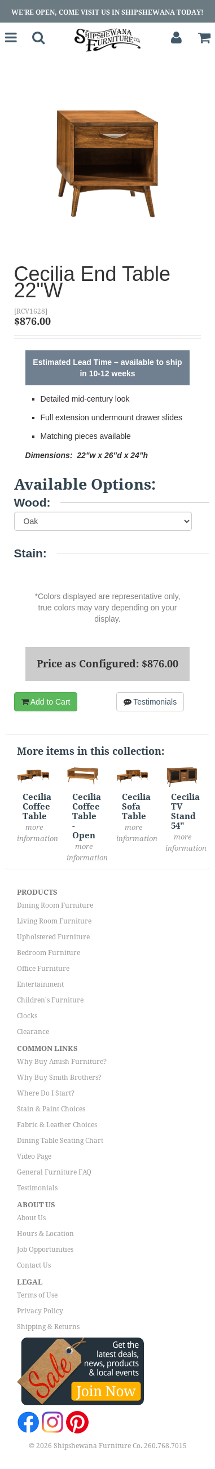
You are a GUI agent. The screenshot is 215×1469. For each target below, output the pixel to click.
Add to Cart (46, 701)
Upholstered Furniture (53, 937)
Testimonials (150, 701)
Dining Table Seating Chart (60, 1141)
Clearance (33, 1032)
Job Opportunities (45, 1250)
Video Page (34, 1156)
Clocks (27, 1016)
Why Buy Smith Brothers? (59, 1077)
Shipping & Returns (48, 1327)
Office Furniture (43, 969)
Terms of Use (37, 1295)
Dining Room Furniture (55, 905)
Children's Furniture (50, 1000)
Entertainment (40, 984)
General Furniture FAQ (54, 1172)
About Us (31, 1218)
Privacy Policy (40, 1311)
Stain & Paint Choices (51, 1109)
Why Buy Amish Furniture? (62, 1062)
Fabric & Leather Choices (57, 1125)
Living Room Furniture (54, 921)
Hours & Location (45, 1234)
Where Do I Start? (45, 1093)
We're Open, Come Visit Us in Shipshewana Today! (107, 12)
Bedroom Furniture (48, 953)
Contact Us (34, 1265)
